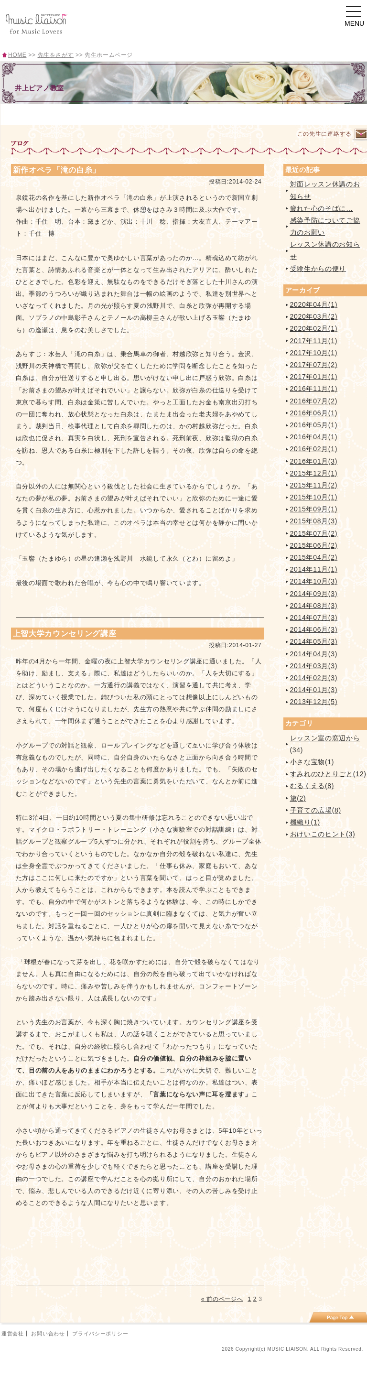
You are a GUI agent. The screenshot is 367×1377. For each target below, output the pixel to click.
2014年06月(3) (314, 629)
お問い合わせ (48, 1333)
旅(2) (298, 798)
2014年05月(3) (314, 641)
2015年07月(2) (314, 533)
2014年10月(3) (314, 581)
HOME (17, 55)
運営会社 (12, 1333)
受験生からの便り (318, 268)
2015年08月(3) (314, 521)
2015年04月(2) (314, 557)
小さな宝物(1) (312, 762)
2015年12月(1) (314, 473)
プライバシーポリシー (100, 1333)
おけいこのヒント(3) (323, 834)
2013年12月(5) (314, 701)
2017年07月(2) (314, 365)
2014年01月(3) (314, 690)
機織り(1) (305, 822)
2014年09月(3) (314, 593)
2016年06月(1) (314, 413)
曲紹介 (166, 114)
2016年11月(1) (314, 388)
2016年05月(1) (314, 425)
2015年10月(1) (314, 497)
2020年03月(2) (314, 316)
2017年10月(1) (314, 353)
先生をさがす (56, 55)
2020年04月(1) (314, 304)
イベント (213, 114)
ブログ (308, 114)
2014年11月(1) (314, 569)
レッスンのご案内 (118, 114)
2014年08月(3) (314, 605)
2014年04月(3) (314, 654)
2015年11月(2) (314, 485)
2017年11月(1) (314, 341)
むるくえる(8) (312, 786)
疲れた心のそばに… (321, 208)
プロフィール (71, 114)
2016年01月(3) (314, 461)
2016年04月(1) (314, 437)
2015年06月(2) (314, 545)
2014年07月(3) (314, 617)
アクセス (261, 114)
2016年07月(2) (314, 401)
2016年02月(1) (314, 449)
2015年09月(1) (314, 509)
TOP (23, 114)
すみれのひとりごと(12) (328, 774)
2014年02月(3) (314, 678)
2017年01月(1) (314, 376)
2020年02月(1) (314, 328)
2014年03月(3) (314, 666)
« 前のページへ (222, 1299)
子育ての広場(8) (315, 810)
